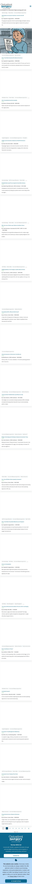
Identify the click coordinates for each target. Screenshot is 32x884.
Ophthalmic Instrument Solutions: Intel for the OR (13, 15)
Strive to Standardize (6, 564)
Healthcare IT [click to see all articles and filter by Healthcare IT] (25, 434)
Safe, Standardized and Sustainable (9, 100)
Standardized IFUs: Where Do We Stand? (10, 311)
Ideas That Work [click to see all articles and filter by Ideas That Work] (17, 55)
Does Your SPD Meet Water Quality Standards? (11, 479)
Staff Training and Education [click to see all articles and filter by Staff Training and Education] (14, 180)
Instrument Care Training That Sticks (10, 774)
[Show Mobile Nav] (30, 6)
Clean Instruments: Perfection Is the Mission (11, 354)
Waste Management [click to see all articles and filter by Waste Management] (10, 603)
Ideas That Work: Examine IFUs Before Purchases (12, 57)
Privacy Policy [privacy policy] (13, 876)
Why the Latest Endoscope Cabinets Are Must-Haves (13, 225)
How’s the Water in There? (7, 648)
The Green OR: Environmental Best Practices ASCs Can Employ (15, 606)
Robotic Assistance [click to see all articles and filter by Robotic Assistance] (5, 811)
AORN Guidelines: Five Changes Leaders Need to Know (13, 269)
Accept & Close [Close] (16, 881)
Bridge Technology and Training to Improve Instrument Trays (15, 437)
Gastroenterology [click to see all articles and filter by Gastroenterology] (5, 180)
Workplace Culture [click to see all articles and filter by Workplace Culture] (5, 97)
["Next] (29, 828)
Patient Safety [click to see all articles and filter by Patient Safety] (11, 97)
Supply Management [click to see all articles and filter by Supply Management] (5, 137)
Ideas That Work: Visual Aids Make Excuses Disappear (13, 521)
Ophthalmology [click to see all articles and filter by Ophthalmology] (4, 12)
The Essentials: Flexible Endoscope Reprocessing (12, 394)
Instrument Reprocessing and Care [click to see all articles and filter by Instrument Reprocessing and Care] (20, 12)
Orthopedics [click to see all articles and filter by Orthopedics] (25, 137)
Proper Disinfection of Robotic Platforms (10, 814)
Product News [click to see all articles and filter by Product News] (10, 12)
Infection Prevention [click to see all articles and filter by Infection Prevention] (18, 309)
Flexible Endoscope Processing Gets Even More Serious (13, 183)
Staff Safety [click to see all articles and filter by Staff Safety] (4, 266)
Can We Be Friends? (6, 691)
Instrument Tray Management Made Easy (10, 731)
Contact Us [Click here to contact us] (16, 855)
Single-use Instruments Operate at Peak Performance (13, 140)
